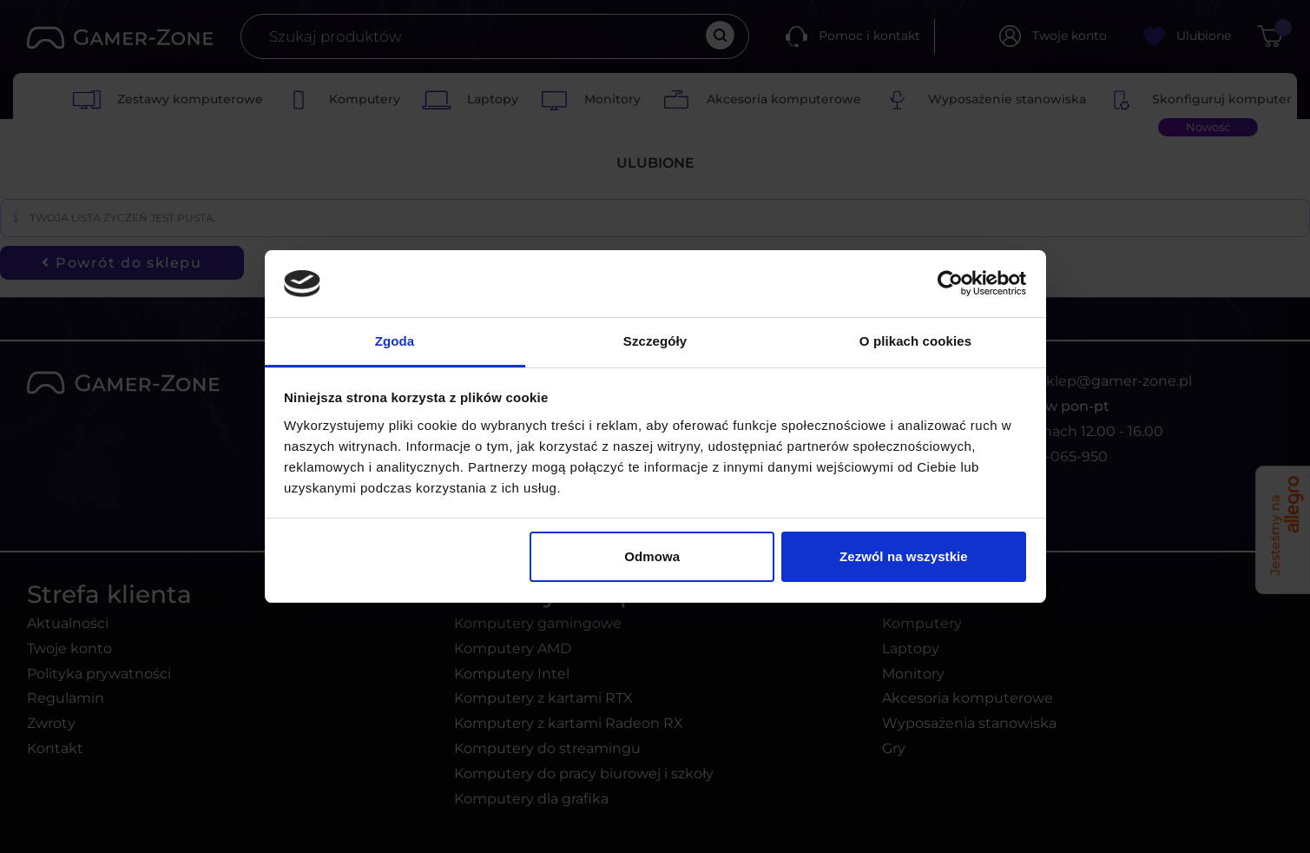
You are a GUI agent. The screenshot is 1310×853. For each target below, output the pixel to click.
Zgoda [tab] (395, 341)
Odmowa (652, 556)
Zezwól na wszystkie (903, 556)
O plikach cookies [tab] (915, 341)
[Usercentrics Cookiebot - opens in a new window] (950, 283)
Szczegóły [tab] (655, 341)
